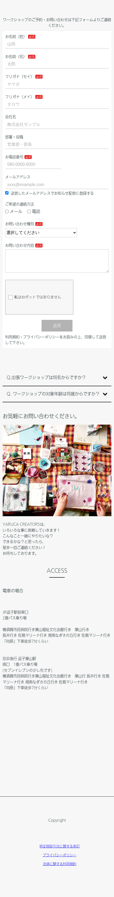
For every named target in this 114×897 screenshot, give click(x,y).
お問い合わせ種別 (19, 224)
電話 (33, 211)
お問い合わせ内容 (19, 245)
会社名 (10, 117)
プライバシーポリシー (59, 859)
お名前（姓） (16, 36)
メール (13, 211)
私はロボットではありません (34, 301)
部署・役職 (14, 137)
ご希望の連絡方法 (19, 204)
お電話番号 (14, 157)
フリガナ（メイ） (19, 97)
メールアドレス (17, 177)
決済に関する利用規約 (59, 868)
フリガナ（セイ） (19, 76)
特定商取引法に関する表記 (59, 850)
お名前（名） (16, 56)
